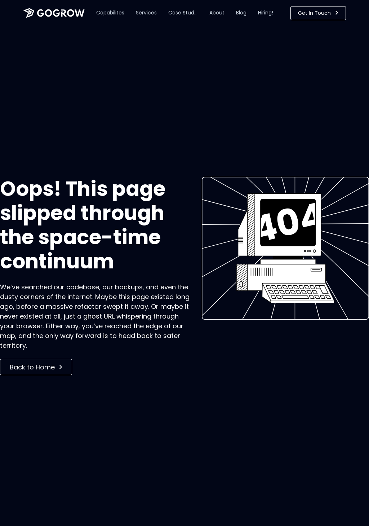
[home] (54, 13)
